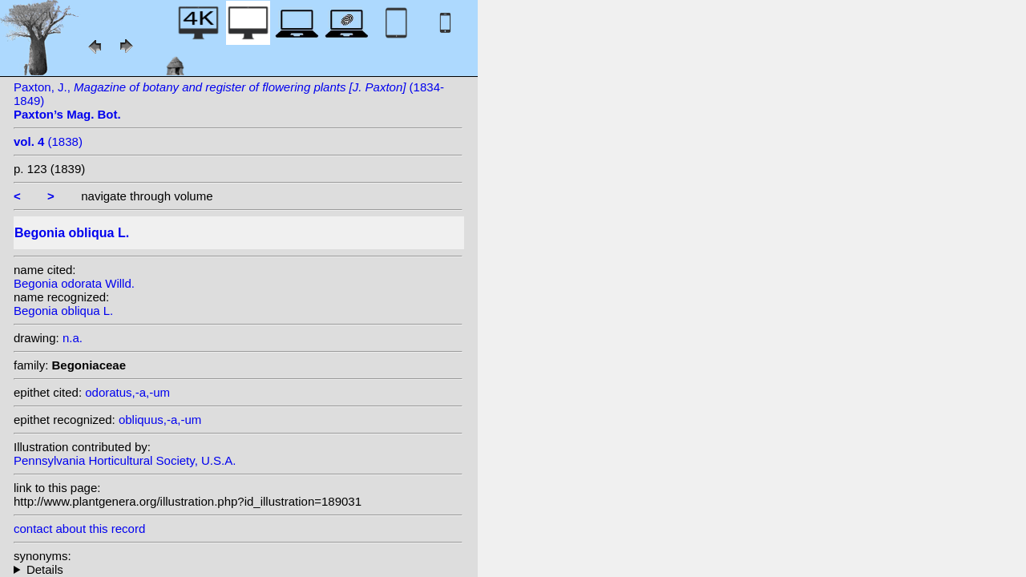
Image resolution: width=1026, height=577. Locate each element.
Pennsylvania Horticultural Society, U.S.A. (125, 460)
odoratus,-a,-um (127, 392)
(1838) (48, 141)
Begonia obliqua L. (63, 310)
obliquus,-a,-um (160, 419)
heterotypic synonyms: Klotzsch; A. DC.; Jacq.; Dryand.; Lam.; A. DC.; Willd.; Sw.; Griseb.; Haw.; (238, 569)
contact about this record (79, 528)
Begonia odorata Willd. (74, 283)
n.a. (73, 338)
